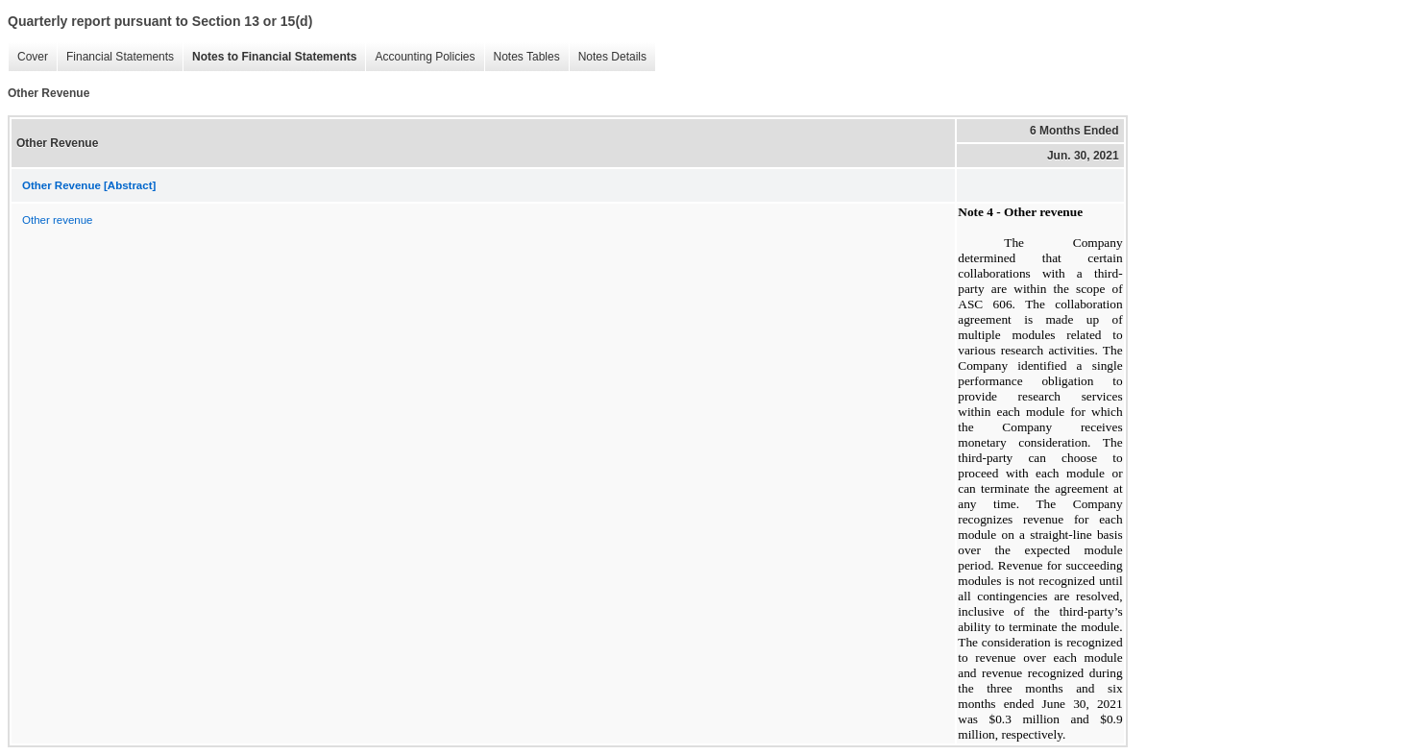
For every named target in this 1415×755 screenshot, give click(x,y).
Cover (28, 57)
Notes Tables (522, 57)
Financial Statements (115, 57)
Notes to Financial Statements (269, 57)
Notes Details (608, 57)
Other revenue (57, 220)
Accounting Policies (420, 57)
